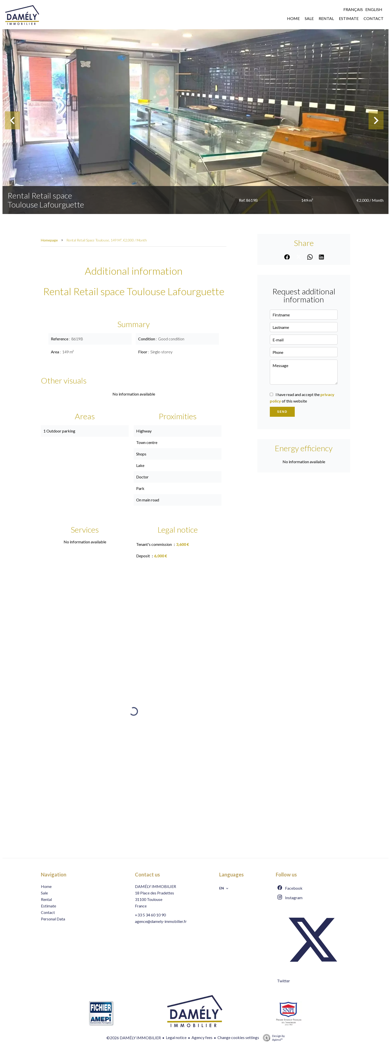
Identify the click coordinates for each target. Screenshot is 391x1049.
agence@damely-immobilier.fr (161, 921)
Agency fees (202, 1037)
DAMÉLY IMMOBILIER (155, 886)
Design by (272, 1038)
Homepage (49, 240)
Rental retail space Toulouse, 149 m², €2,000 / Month (106, 240)
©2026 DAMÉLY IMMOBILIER (133, 1037)
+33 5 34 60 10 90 (150, 914)
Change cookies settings (238, 1037)
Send (282, 412)
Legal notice (176, 1037)
